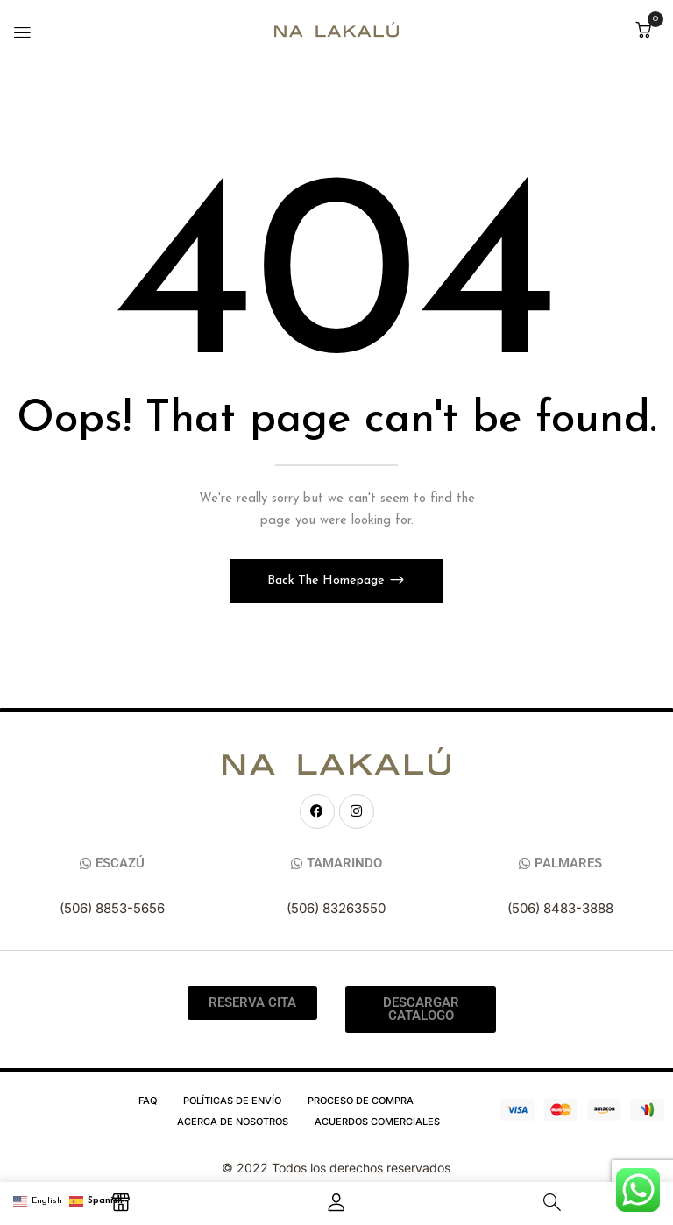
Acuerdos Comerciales (377, 1121)
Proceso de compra (361, 1100)
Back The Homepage (327, 580)
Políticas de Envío (232, 1100)
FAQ (147, 1100)
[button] (643, 32)
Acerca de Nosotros (232, 1121)
